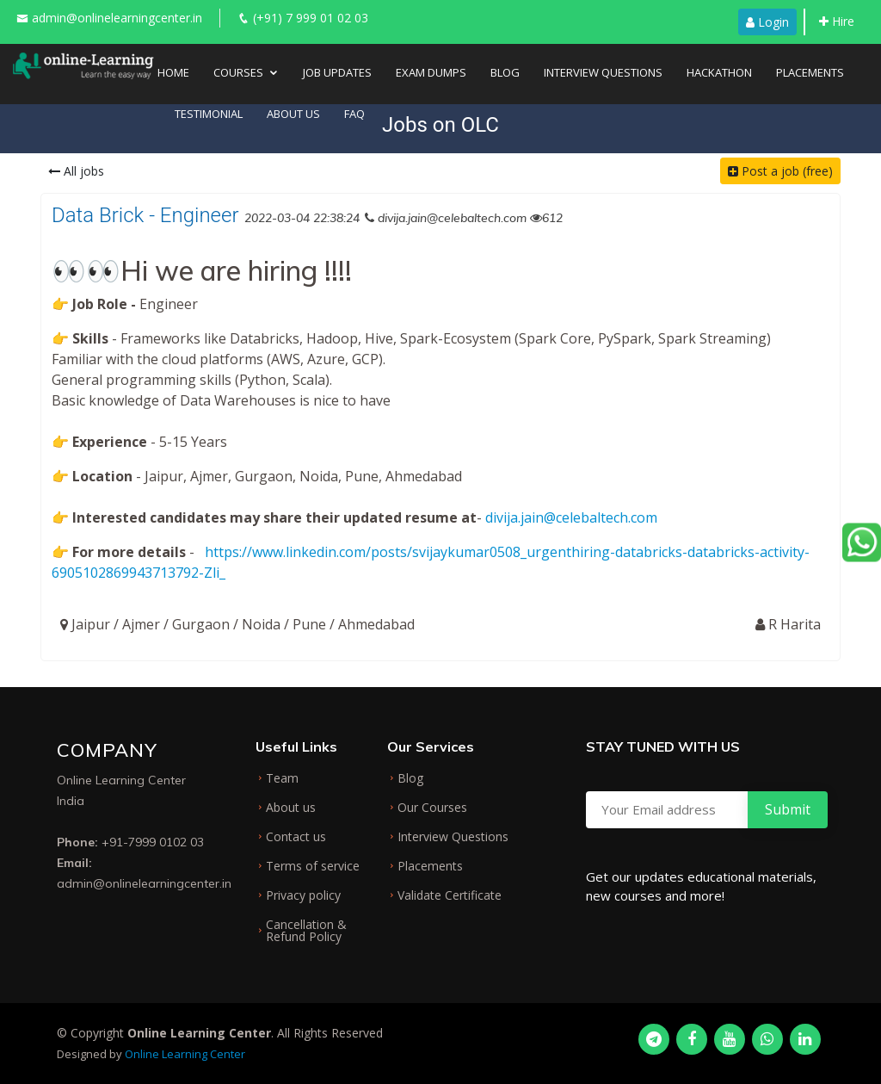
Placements (810, 72)
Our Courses (432, 808)
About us (291, 808)
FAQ (354, 113)
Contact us (296, 837)
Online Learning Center (185, 1054)
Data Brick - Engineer (145, 215)
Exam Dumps (431, 72)
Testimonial (209, 113)
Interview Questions (603, 72)
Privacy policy (303, 895)
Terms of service (313, 866)
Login (767, 22)
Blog (505, 72)
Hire (836, 21)
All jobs (76, 171)
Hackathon (719, 72)
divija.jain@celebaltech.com (571, 517)
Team (282, 778)
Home (173, 72)
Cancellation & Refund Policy (306, 931)
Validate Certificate (449, 895)
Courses (238, 72)
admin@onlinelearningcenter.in (117, 17)
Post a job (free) (780, 171)
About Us (293, 113)
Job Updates (337, 72)
